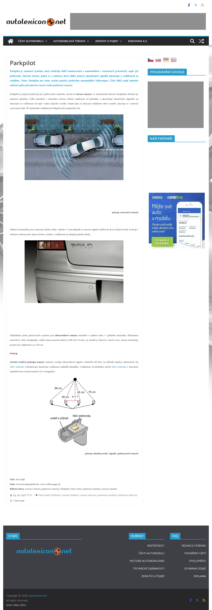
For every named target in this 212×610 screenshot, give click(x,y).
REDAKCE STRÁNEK (194, 545)
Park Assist (44, 495)
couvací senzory (87, 495)
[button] (45, 41)
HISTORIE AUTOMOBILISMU (147, 561)
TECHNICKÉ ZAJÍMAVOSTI (148, 568)
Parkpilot (55, 495)
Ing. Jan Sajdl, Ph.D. (22, 495)
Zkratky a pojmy (106, 41)
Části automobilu (30, 41)
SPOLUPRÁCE (197, 561)
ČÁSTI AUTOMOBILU (151, 553)
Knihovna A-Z (137, 41)
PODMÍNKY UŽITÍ (195, 553)
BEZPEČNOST (155, 545)
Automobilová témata (69, 41)
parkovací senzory (127, 495)
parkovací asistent (107, 495)
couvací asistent (70, 495)
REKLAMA (200, 576)
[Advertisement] (138, 21)
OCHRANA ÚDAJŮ (195, 568)
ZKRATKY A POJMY (152, 576)
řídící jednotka (17, 366)
